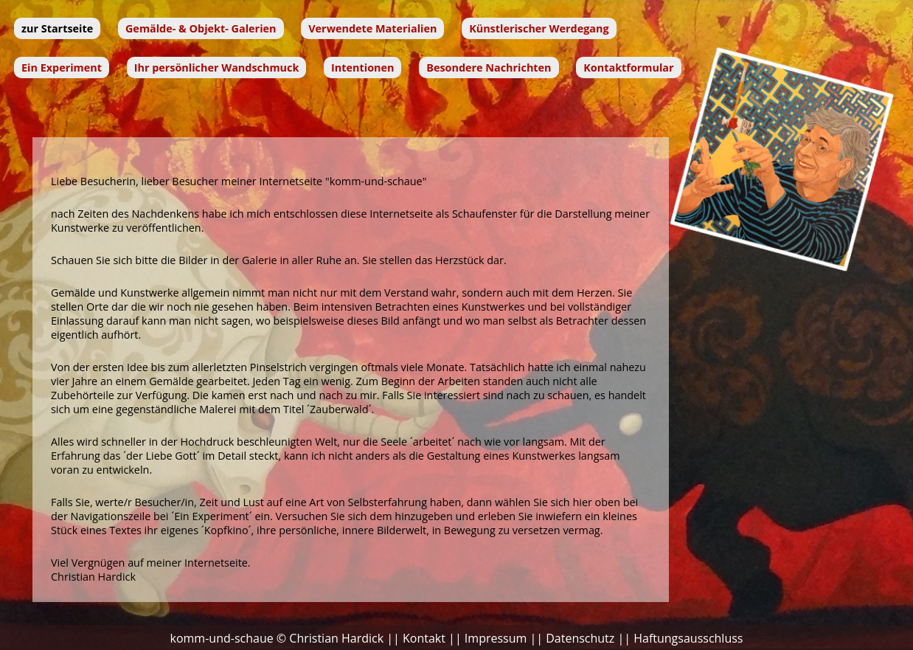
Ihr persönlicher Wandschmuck (216, 67)
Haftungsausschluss (688, 638)
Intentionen (362, 67)
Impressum (496, 638)
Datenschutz (580, 638)
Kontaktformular (628, 67)
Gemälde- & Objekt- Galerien (201, 28)
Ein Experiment (61, 67)
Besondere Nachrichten (488, 67)
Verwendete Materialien (372, 28)
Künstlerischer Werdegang (538, 28)
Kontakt (424, 638)
